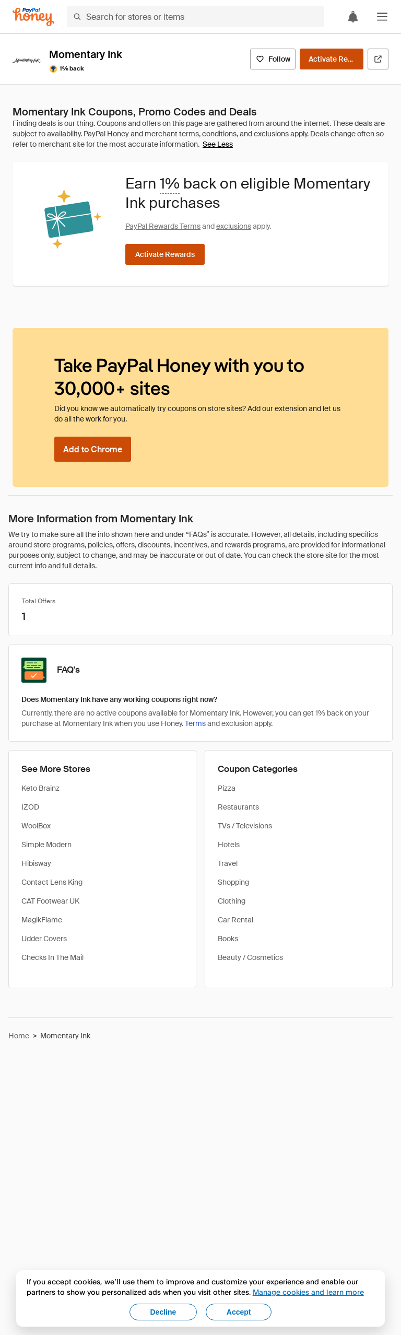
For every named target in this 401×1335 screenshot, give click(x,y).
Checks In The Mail (52, 957)
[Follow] (273, 59)
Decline (163, 1312)
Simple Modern (46, 844)
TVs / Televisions (245, 825)
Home (18, 1035)
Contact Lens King (51, 882)
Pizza (226, 788)
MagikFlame (41, 919)
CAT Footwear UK (50, 901)
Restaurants (238, 807)
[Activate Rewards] (331, 59)
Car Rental (235, 919)
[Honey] (33, 17)
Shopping (233, 882)
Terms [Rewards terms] (195, 723)
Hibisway (36, 863)
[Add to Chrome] (92, 449)
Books (228, 938)
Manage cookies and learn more (308, 1291)
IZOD (30, 807)
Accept (239, 1312)
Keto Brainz (40, 788)
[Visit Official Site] (378, 59)
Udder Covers (44, 938)
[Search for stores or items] (195, 16)
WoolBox (36, 825)
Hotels (229, 844)
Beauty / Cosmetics (250, 957)
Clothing (231, 901)
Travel (228, 863)
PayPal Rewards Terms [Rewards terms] (162, 226)
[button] (382, 16)
